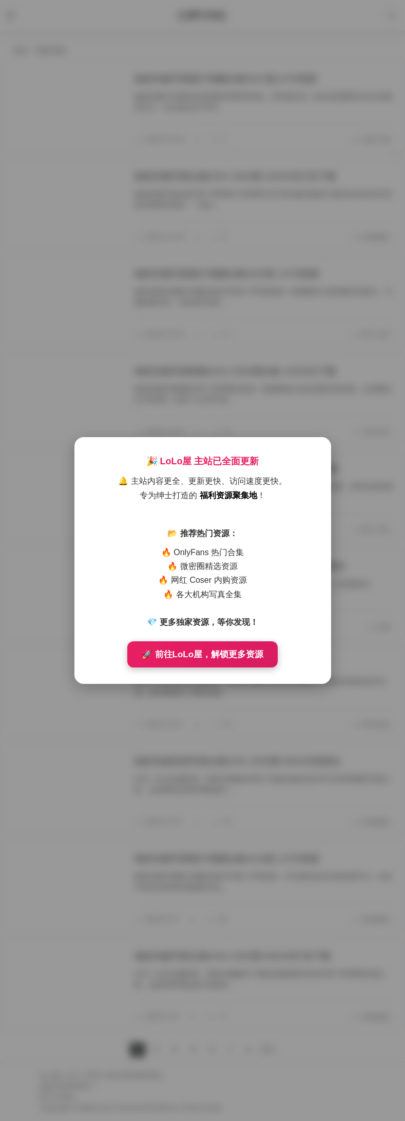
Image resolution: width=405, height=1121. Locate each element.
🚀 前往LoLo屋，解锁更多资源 (202, 654)
